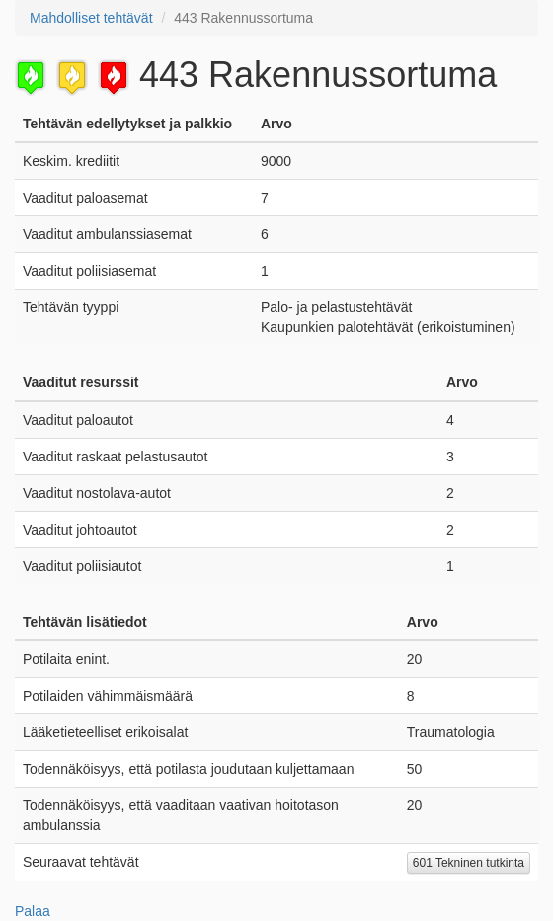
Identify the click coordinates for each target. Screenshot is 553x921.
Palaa (32, 911)
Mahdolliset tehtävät (91, 18)
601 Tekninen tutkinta (468, 863)
